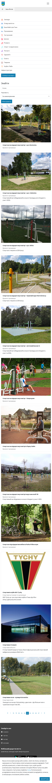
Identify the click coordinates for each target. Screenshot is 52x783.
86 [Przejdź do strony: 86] (36, 713)
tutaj (29, 770)
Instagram (5, 743)
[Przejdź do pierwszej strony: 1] (7, 713)
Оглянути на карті (8, 75)
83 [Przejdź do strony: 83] (27, 713)
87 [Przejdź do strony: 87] (38, 713)
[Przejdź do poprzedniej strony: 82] (10, 713)
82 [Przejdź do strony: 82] (24, 713)
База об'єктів (9, 9)
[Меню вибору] (47, 3)
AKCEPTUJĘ (45, 779)
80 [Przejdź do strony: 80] (19, 713)
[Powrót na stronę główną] (2, 9)
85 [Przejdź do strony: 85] (33, 713)
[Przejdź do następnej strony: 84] (41, 713)
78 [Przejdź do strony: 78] (13, 713)
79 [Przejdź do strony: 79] (16, 713)
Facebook (4, 732)
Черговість (5, 93)
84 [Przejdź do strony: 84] (30, 713)
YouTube (4, 739)
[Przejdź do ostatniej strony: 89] (44, 713)
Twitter (4, 735)
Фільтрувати (6, 101)
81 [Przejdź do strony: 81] (21, 713)
